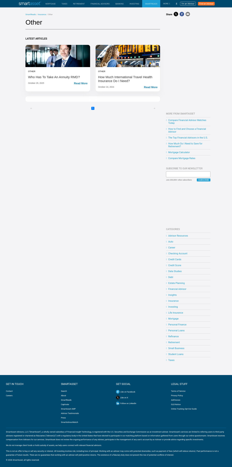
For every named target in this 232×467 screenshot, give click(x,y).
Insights (172, 295)
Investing (134, 4)
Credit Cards (174, 259)
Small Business (176, 348)
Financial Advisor (177, 289)
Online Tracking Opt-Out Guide (184, 409)
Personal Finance (177, 324)
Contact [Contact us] (9, 391)
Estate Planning (176, 283)
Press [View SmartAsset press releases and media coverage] (63, 418)
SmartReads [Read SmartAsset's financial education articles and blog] (66, 400)
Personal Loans (176, 330)
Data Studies (175, 271)
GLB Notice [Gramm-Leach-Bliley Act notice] (176, 404)
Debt (170, 277)
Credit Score (174, 265)
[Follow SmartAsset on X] (118, 397)
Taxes (64, 4)
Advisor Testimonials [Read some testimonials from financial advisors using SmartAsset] (70, 413)
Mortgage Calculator (179, 152)
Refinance (173, 336)
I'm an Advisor (187, 4)
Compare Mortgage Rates (181, 158)
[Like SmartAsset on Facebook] (118, 392)
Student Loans (175, 354)
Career (171, 247)
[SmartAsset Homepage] (30, 3)
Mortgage (50, 4)
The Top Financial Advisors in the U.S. (188, 137)
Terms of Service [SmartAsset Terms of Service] (178, 391)
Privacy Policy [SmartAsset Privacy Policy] (177, 395)
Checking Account (177, 253)
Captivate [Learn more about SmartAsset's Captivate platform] (65, 404)
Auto (170, 241)
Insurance (42, 14)
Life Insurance (175, 312)
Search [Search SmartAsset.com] (64, 391)
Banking (119, 4)
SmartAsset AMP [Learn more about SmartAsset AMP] (68, 409)
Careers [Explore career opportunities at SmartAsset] (9, 395)
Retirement (79, 4)
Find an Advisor (206, 4)
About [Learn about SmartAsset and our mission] (63, 395)
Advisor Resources (178, 235)
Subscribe (203, 180)
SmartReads (151, 4)
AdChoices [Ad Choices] (175, 400)
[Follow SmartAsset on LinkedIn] (143, 403)
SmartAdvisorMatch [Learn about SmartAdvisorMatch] (69, 422)
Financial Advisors (100, 4)
